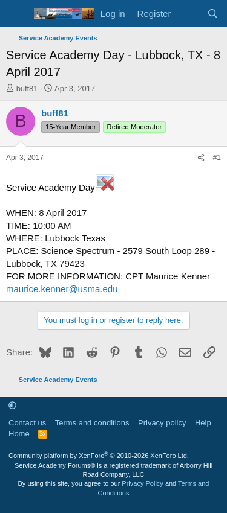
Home (19, 433)
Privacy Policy (142, 483)
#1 (217, 157)
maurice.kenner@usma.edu (61, 289)
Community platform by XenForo (98, 455)
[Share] (201, 158)
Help (203, 422)
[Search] (213, 13)
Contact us (27, 422)
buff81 (27, 88)
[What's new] (188, 13)
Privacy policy (162, 422)
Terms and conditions (92, 422)
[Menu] (16, 14)
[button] (12, 406)
